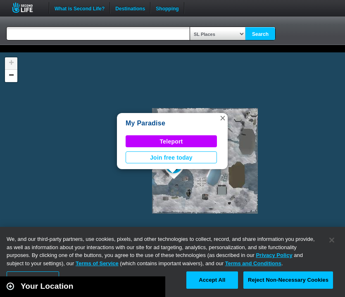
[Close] (332, 240)
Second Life (27, 7)
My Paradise (145, 123)
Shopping (167, 8)
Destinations (130, 8)
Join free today (171, 157)
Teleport (171, 141)
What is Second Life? (80, 8)
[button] (223, 118)
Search (260, 34)
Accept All (212, 280)
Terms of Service (97, 263)
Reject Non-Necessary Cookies (288, 280)
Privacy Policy (274, 255)
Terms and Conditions (253, 263)
